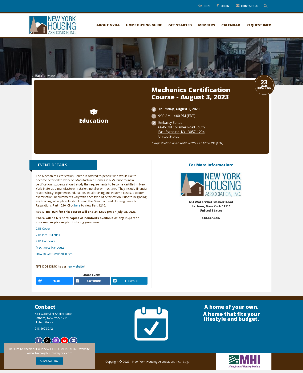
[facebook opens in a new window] (92, 282)
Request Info (258, 25)
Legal (186, 364)
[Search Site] (266, 6)
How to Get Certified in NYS (54, 254)
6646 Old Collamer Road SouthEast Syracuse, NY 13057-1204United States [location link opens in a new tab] (181, 132)
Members (206, 25)
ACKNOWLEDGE (49, 361)
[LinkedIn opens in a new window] (129, 282)
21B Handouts (45, 241)
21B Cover (43, 228)
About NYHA (108, 25)
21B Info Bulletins (48, 235)
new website (75, 266)
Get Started (180, 25)
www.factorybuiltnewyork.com (49, 353)
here (77, 205)
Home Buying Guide (144, 25)
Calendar (230, 25)
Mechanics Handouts (50, 247)
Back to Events (44, 76)
